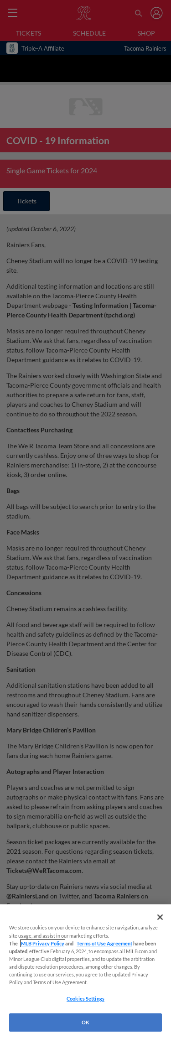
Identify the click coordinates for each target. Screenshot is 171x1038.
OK (85, 1022)
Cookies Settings (85, 999)
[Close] (160, 917)
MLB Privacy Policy (42, 943)
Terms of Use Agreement (104, 943)
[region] (85, 971)
